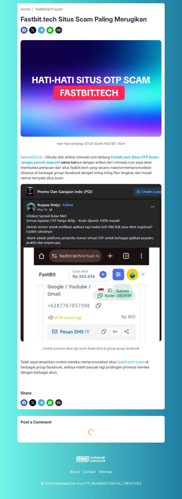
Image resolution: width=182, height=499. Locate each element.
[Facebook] (24, 30)
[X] (32, 30)
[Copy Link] (58, 30)
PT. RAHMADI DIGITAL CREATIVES (113, 483)
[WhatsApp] (50, 30)
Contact (89, 471)
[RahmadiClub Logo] (91, 459)
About (75, 471)
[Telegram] (41, 30)
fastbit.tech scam (131, 362)
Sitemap (105, 471)
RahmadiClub (31, 157)
